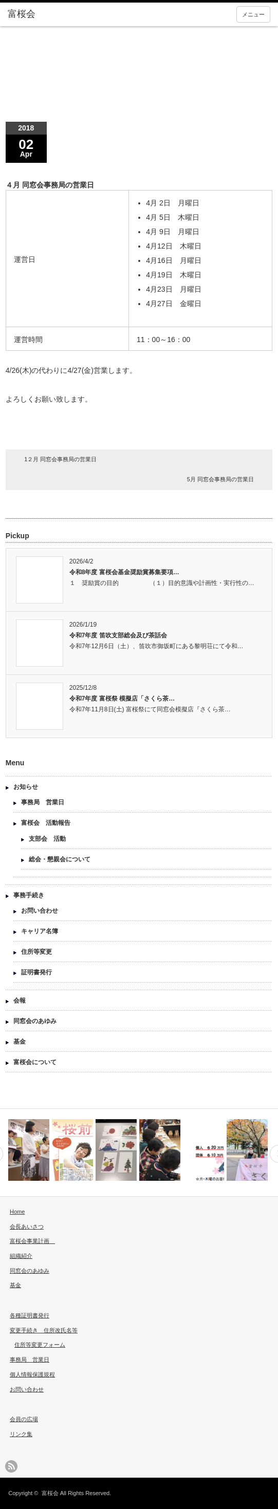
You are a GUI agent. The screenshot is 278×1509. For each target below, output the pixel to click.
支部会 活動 (47, 838)
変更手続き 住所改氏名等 (44, 1330)
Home (17, 1212)
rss (11, 1466)
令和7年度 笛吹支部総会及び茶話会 (118, 635)
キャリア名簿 (39, 931)
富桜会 (50, 1493)
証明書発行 (36, 972)
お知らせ (25, 786)
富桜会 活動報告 (45, 822)
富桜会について (35, 1062)
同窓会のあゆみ (35, 1021)
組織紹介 (21, 1256)
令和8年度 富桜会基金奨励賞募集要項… (124, 572)
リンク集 (21, 1434)
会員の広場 (24, 1419)
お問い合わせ (39, 910)
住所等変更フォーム (39, 1345)
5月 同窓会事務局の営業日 (220, 479)
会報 (19, 1000)
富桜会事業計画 (32, 1241)
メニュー (253, 14)
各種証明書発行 (29, 1315)
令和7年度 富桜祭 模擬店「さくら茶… (122, 698)
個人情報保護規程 (32, 1374)
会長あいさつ (27, 1226)
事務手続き (28, 895)
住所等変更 (36, 951)
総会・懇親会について (59, 859)
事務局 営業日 (42, 802)
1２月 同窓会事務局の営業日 (60, 459)
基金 (19, 1041)
